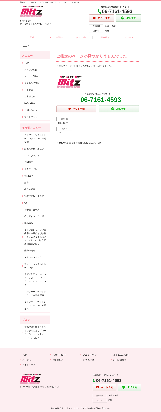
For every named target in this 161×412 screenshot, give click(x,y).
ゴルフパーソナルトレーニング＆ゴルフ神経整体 (35, 138)
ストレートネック (33, 257)
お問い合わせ (30, 110)
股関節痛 (28, 162)
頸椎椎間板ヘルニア (34, 196)
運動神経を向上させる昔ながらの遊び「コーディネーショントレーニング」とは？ (35, 332)
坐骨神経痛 (29, 189)
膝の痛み (28, 223)
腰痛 (26, 182)
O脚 (26, 203)
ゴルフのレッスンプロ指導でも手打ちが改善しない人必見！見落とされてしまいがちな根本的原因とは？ (35, 237)
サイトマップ (30, 117)
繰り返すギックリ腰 (34, 216)
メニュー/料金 (56, 37)
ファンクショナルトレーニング (35, 266)
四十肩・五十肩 (32, 210)
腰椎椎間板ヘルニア (34, 149)
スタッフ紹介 (80, 37)
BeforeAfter (29, 103)
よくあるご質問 (32, 83)
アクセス (129, 37)
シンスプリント (32, 155)
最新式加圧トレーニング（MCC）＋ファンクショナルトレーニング (35, 279)
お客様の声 (29, 96)
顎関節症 (28, 176)
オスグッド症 (30, 169)
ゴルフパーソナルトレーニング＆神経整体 (35, 293)
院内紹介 (104, 37)
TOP (32, 37)
